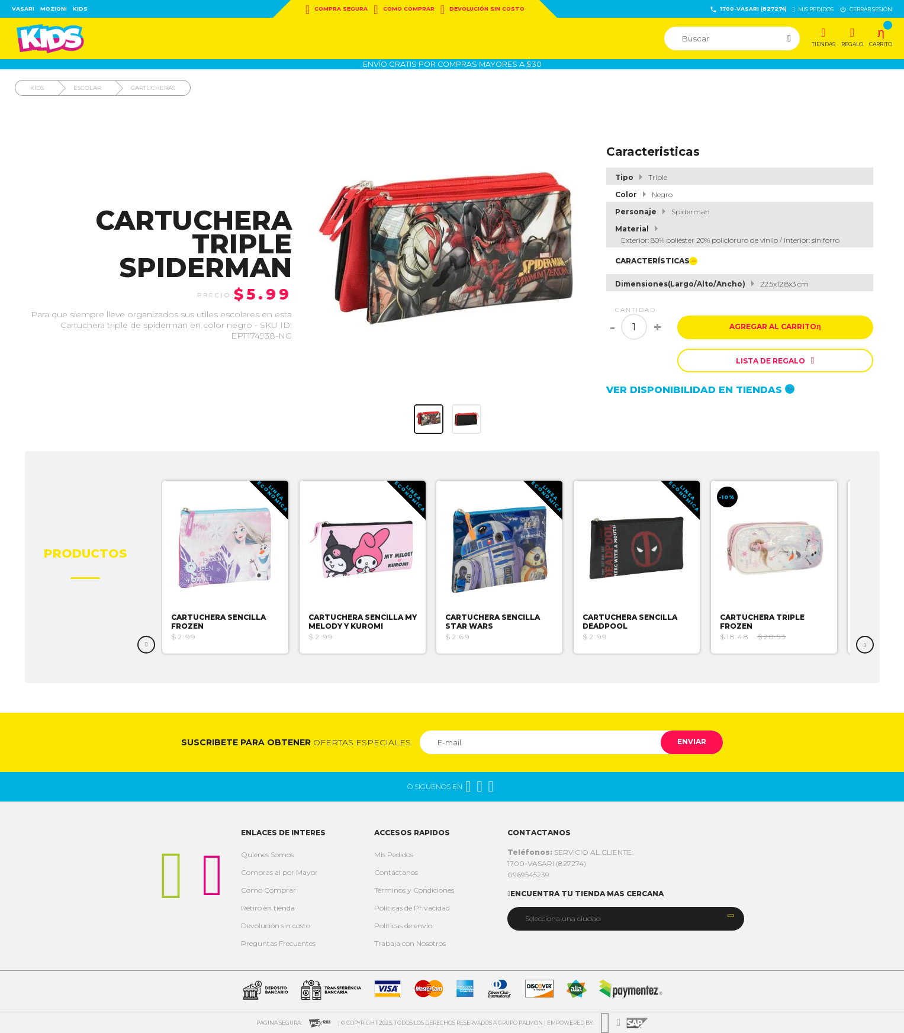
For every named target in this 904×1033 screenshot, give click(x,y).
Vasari (23, 8)
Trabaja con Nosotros (410, 943)
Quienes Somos (267, 854)
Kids (80, 8)
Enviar (690, 742)
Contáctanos (396, 872)
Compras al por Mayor (279, 872)
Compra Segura (336, 9)
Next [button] (865, 645)
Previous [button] (146, 645)
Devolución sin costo (482, 9)
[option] (230, 567)
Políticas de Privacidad (412, 907)
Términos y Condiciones (414, 890)
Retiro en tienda (268, 907)
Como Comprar (404, 9)
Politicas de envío (403, 925)
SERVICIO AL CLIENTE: (570, 852)
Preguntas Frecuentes (278, 943)
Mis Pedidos (393, 854)
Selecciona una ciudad (563, 918)
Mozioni (53, 8)
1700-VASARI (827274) (748, 9)
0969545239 (528, 874)
